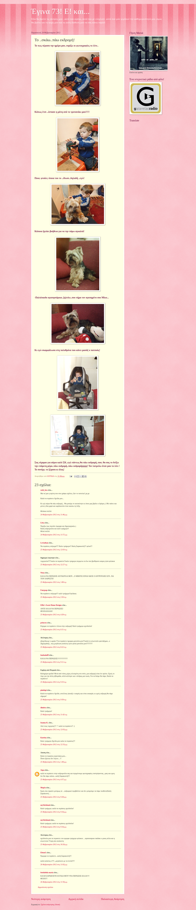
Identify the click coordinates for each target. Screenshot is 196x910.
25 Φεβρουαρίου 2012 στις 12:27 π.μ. (54, 565)
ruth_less (44, 490)
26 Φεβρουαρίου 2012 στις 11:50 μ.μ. (54, 882)
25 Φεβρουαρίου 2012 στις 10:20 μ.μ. (54, 844)
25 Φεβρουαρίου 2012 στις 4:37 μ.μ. (54, 780)
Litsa (42, 523)
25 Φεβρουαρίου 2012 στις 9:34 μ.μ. (54, 812)
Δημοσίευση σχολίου (45, 887)
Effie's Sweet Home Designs (51, 605)
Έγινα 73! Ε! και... (60, 11)
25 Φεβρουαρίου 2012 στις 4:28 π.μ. (54, 615)
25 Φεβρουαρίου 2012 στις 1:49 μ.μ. (54, 762)
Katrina (44, 738)
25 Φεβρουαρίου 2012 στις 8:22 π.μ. (54, 647)
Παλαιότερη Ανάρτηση (112, 899)
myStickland (45, 805)
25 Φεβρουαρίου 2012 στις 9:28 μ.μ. (54, 797)
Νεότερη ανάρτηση (41, 899)
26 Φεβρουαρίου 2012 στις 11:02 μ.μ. (54, 865)
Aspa (42, 770)
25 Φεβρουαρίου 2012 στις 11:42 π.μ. (54, 715)
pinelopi (44, 690)
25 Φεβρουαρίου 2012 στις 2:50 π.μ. (54, 597)
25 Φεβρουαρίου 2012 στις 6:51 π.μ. (54, 630)
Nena (43, 573)
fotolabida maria (47, 873)
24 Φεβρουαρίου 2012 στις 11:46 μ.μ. (54, 515)
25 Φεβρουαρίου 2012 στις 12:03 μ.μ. (54, 730)
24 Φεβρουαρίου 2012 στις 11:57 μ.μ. (54, 535)
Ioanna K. (44, 723)
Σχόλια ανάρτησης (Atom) (50, 905)
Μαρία (43, 788)
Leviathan (44, 543)
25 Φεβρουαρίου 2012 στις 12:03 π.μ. (54, 550)
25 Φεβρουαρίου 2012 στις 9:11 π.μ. (54, 662)
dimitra (43, 708)
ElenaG (43, 853)
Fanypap (44, 590)
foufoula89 (45, 655)
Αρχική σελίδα (75, 899)
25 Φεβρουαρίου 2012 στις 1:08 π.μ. (54, 582)
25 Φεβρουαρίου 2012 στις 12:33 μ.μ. (54, 744)
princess (44, 623)
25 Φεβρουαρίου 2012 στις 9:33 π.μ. (54, 682)
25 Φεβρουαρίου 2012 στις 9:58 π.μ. (54, 700)
